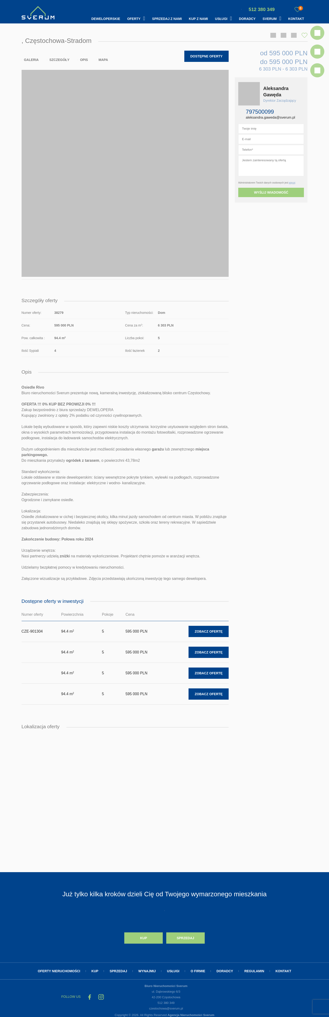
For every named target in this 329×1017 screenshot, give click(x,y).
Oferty (133, 19)
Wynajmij (147, 969)
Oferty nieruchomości (59, 969)
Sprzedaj (185, 936)
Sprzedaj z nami (167, 19)
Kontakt (296, 19)
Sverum (270, 19)
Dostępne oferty (206, 55)
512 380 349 (258, 9)
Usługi (221, 19)
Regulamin (254, 969)
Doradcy (247, 19)
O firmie (198, 969)
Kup (143, 936)
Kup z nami (198, 19)
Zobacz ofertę (209, 630)
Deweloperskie (105, 19)
